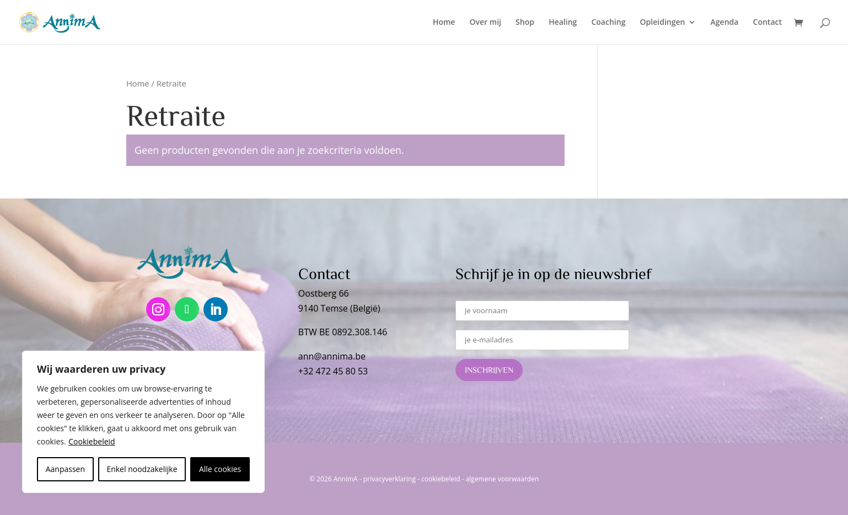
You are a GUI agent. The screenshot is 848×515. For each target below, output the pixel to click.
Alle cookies (220, 469)
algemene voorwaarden (502, 479)
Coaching (608, 22)
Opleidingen (662, 22)
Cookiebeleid (91, 441)
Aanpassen (65, 469)
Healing (563, 22)
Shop (525, 22)
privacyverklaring (389, 479)
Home (444, 22)
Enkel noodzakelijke (141, 469)
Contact (767, 22)
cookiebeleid (440, 479)
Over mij (485, 22)
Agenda (725, 22)
